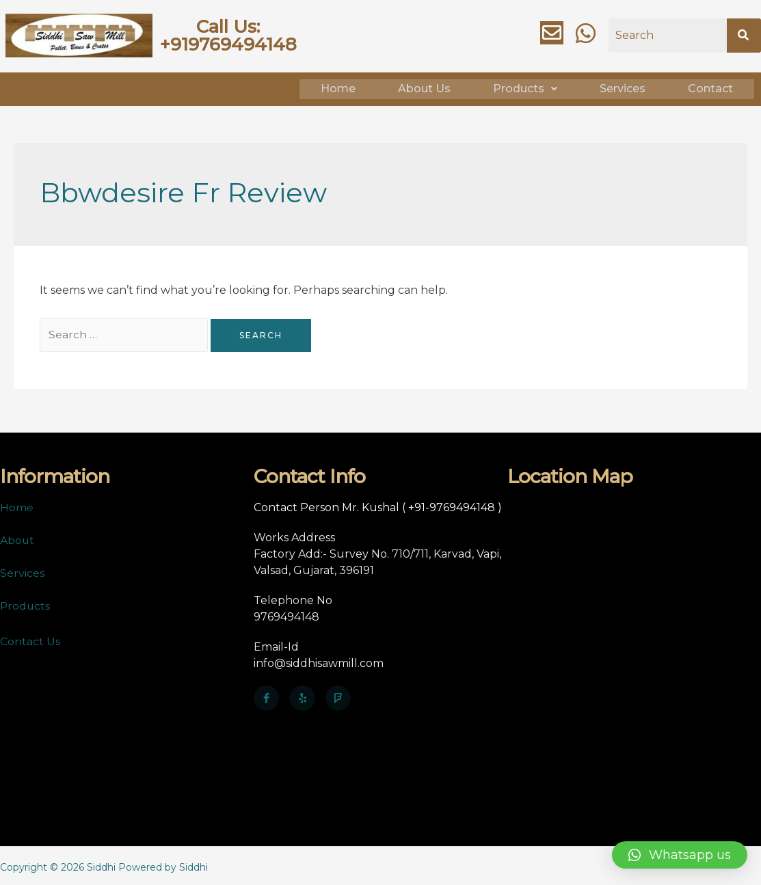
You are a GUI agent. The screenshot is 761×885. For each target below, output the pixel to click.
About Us (424, 87)
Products (525, 87)
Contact (710, 87)
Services (622, 87)
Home (338, 87)
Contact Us (30, 638)
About (17, 537)
